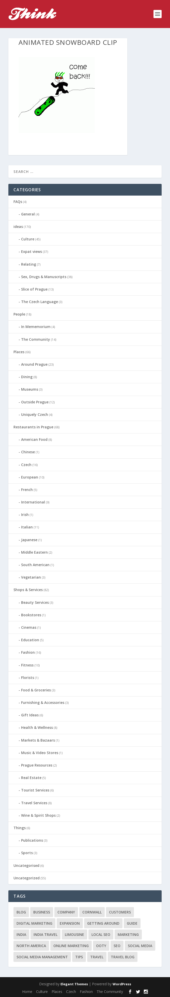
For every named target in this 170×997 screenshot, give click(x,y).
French (27, 489)
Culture (27, 239)
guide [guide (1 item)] (132, 923)
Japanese (29, 539)
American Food (34, 439)
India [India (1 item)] (21, 934)
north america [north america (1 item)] (31, 945)
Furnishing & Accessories (42, 702)
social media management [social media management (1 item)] (42, 956)
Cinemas (28, 627)
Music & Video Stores (39, 752)
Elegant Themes (74, 984)
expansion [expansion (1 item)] (70, 923)
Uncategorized (26, 878)
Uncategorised (26, 865)
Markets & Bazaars (38, 740)
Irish (25, 514)
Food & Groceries (36, 690)
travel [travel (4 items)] (96, 956)
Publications (32, 840)
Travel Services (34, 802)
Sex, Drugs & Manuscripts (43, 276)
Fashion (28, 652)
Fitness (27, 665)
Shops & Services (28, 589)
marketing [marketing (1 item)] (128, 934)
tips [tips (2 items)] (79, 956)
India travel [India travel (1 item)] (45, 934)
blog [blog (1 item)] (21, 912)
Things (19, 827)
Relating (28, 264)
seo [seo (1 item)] (117, 945)
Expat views (31, 251)
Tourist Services (35, 790)
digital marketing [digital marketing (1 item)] (34, 923)
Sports (27, 852)
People (19, 314)
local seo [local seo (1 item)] (100, 934)
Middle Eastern (34, 552)
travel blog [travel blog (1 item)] (122, 956)
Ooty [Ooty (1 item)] (101, 945)
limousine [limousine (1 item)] (74, 934)
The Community (35, 339)
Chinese (28, 451)
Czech (26, 464)
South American (35, 564)
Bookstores (31, 614)
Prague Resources (36, 765)
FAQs (17, 201)
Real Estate (31, 777)
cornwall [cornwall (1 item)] (92, 912)
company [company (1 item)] (66, 912)
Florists (27, 677)
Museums (29, 389)
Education (30, 639)
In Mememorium (36, 326)
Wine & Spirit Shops (38, 815)
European (29, 477)
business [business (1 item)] (41, 912)
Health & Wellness (37, 727)
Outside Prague (35, 402)
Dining (27, 376)
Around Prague (34, 364)
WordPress (122, 984)
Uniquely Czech (34, 414)
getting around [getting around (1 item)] (103, 923)
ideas (18, 226)
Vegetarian (31, 577)
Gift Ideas (30, 715)
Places (18, 351)
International (33, 502)
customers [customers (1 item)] (120, 912)
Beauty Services (35, 602)
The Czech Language (39, 301)
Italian (27, 527)
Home (27, 991)
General (28, 214)
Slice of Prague (34, 289)
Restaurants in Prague (33, 427)
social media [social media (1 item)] (140, 945)
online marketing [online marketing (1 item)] (71, 945)
